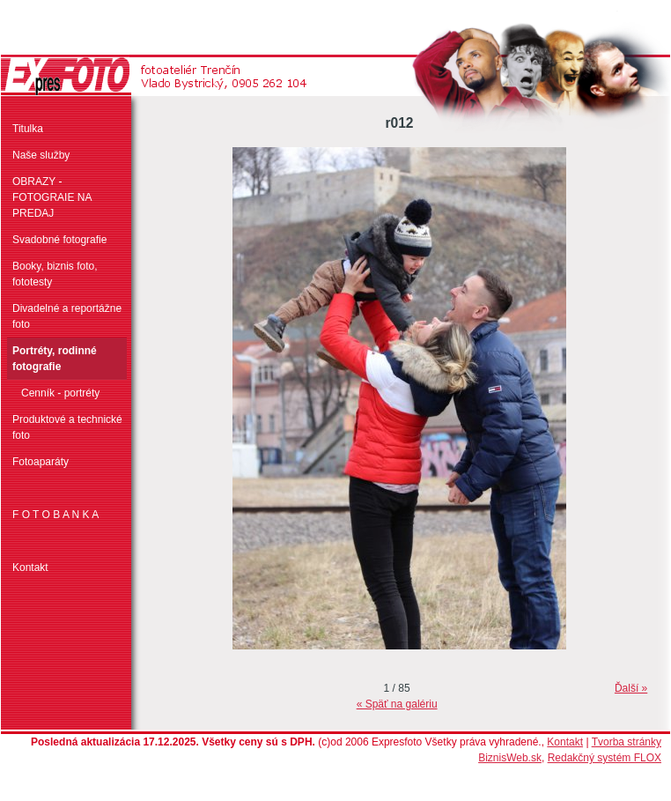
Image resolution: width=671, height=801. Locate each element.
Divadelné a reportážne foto (67, 316)
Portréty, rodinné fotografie (54, 359)
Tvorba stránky (626, 742)
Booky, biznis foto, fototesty (55, 274)
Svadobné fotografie (59, 240)
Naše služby (41, 155)
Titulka (27, 128)
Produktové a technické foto (67, 427)
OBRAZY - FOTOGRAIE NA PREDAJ (52, 197)
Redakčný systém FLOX (604, 758)
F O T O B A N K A (55, 514)
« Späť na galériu (397, 704)
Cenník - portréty (60, 393)
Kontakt (30, 567)
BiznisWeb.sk (510, 758)
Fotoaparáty (40, 462)
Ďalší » (631, 688)
